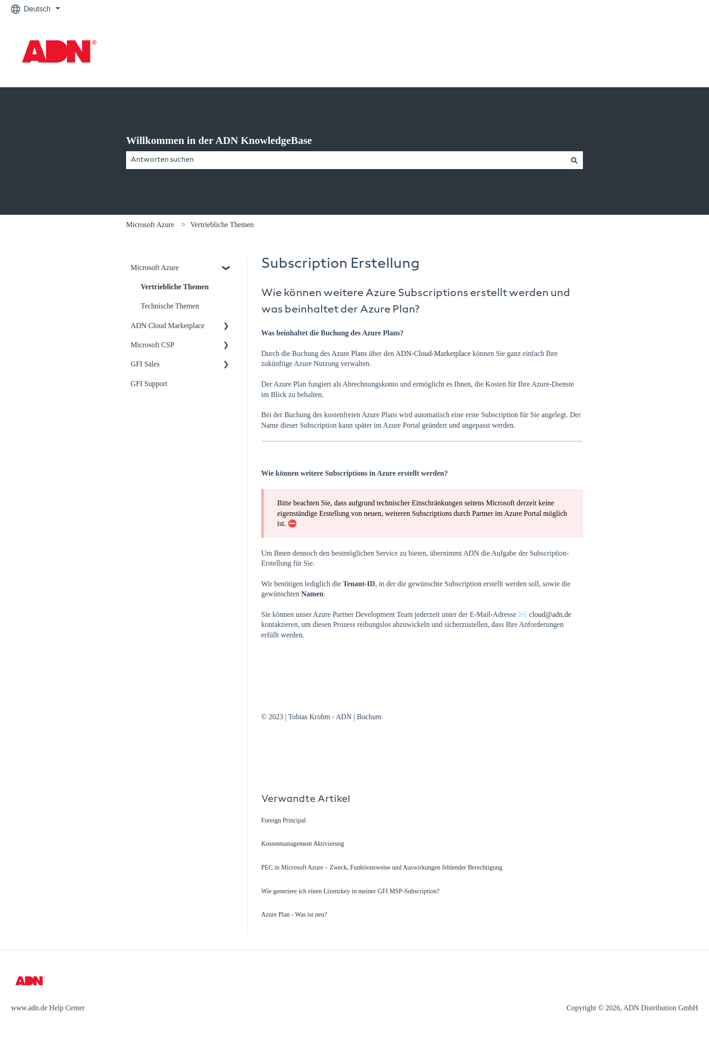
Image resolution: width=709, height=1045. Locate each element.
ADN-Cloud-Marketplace (433, 353)
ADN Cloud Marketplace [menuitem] (168, 325)
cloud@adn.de (550, 614)
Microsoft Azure (150, 224)
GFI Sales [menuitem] (145, 364)
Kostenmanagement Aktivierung (302, 843)
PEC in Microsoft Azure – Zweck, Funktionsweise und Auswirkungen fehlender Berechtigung (382, 867)
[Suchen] (574, 160)
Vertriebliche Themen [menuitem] (175, 287)
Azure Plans (349, 353)
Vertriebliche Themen (222, 224)
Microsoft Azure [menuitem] (155, 267)
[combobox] (346, 160)
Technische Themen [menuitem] (170, 306)
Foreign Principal (283, 820)
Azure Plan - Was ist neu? (294, 914)
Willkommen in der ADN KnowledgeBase (219, 140)
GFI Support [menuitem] (149, 383)
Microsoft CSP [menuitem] (153, 345)
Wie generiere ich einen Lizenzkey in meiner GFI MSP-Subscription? (350, 891)
